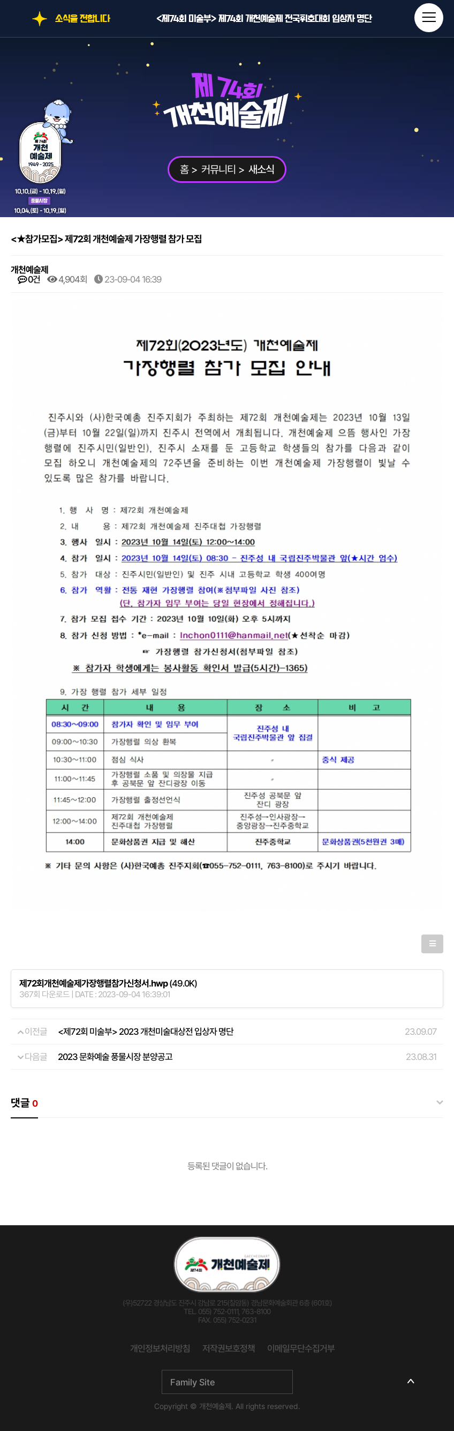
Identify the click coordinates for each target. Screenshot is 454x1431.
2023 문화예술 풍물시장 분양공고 (115, 1056)
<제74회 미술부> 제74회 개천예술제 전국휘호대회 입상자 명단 (264, 18)
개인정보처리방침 (160, 1348)
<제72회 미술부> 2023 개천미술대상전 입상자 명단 (145, 1031)
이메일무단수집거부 (301, 1348)
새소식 (261, 169)
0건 (29, 279)
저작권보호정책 (228, 1348)
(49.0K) (108, 983)
